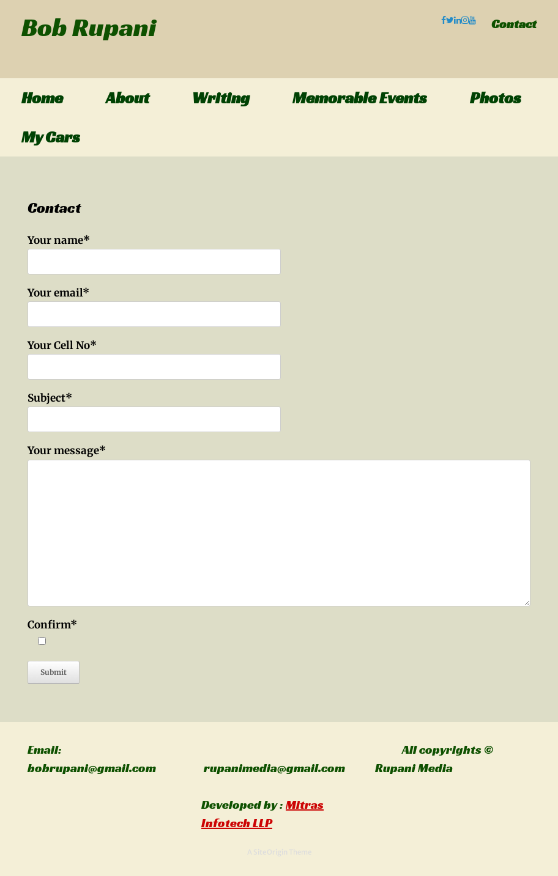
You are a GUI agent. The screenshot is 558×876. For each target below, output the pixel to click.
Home (42, 98)
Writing (221, 98)
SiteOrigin (270, 852)
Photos (495, 98)
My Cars (50, 137)
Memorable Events (359, 98)
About (127, 98)
